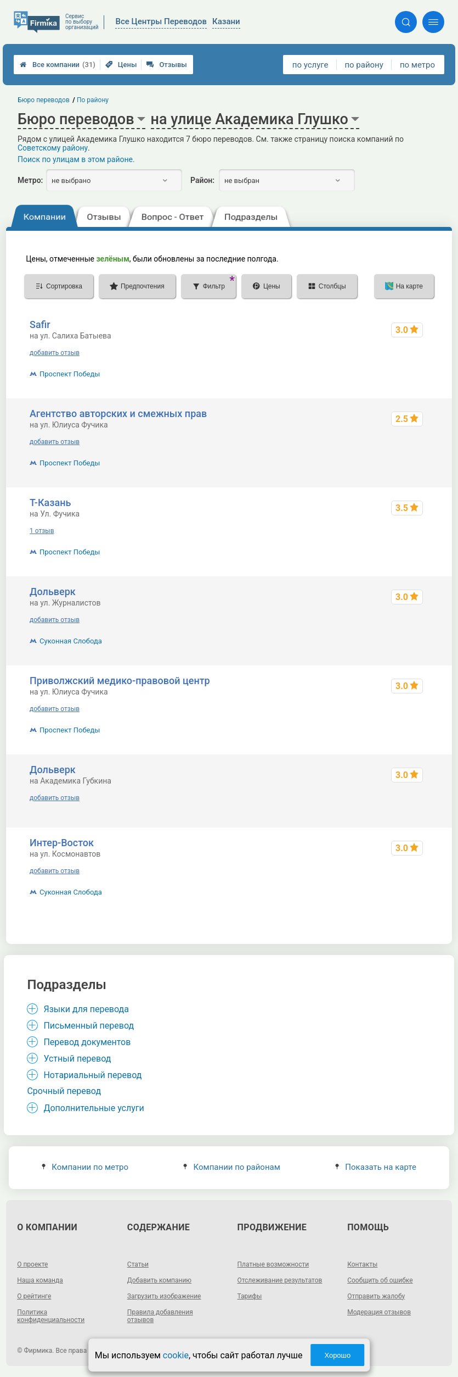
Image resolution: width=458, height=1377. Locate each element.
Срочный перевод (64, 1091)
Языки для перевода (86, 1009)
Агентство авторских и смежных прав (118, 413)
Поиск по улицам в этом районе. (76, 159)
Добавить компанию (159, 1280)
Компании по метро (85, 1167)
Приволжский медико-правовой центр (120, 680)
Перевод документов (87, 1042)
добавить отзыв (55, 353)
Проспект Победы (69, 374)
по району (363, 65)
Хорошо (337, 1355)
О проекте (32, 1264)
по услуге (310, 65)
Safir (40, 324)
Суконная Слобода (70, 641)
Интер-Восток (62, 842)
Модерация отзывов (379, 1312)
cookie (176, 1355)
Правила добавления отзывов (160, 1316)
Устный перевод (77, 1058)
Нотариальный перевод (92, 1075)
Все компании (57, 64)
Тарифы (250, 1296)
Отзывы (166, 64)
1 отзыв (42, 531)
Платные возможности (273, 1264)
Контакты (362, 1264)
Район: (202, 180)
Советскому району (53, 147)
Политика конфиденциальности (50, 1316)
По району (93, 100)
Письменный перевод (88, 1025)
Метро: (30, 180)
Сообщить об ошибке (379, 1280)
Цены (121, 64)
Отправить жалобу (376, 1296)
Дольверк (53, 591)
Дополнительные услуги (93, 1108)
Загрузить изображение (164, 1296)
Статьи (138, 1264)
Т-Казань (50, 502)
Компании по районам (231, 1167)
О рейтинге (34, 1296)
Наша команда (40, 1280)
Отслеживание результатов (280, 1280)
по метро (417, 65)
